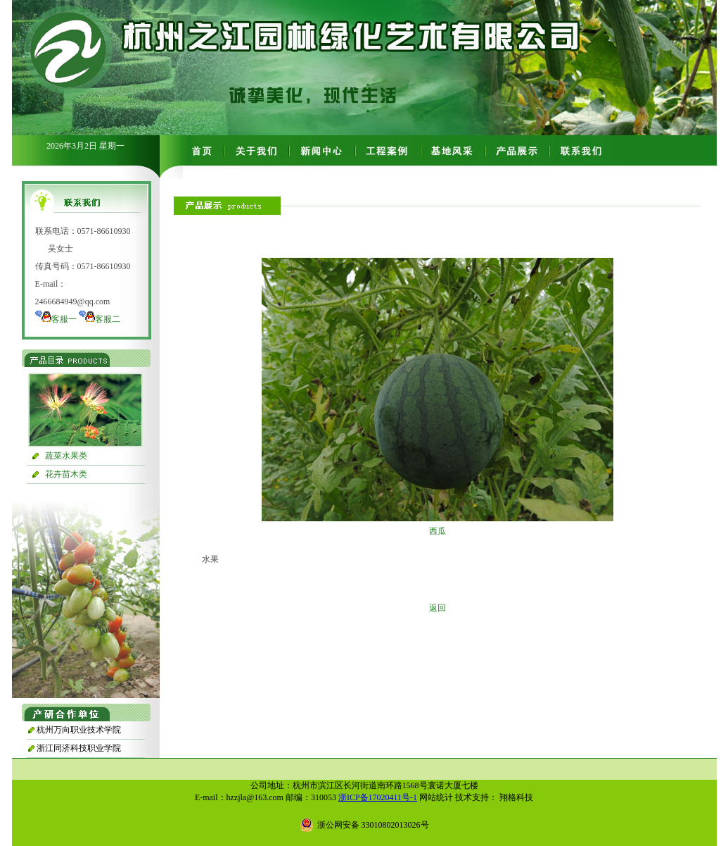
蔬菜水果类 (66, 456)
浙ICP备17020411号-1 (377, 797)
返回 (437, 608)
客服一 (64, 319)
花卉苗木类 (66, 474)
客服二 (107, 319)
